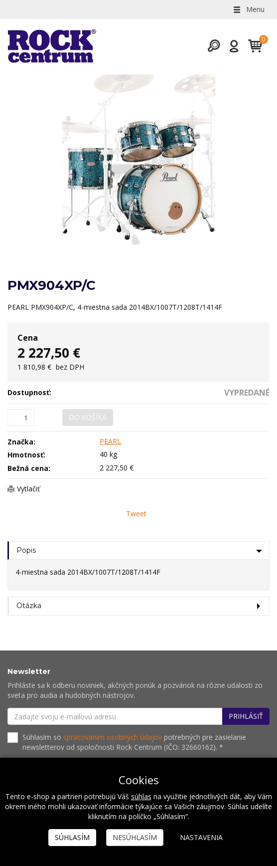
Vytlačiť (28, 488)
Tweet (136, 513)
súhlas (141, 796)
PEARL (110, 441)
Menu (248, 9)
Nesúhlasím (135, 837)
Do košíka (88, 417)
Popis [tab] (26, 550)
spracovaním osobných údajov (112, 737)
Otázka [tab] (28, 605)
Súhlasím (72, 837)
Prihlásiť (246, 716)
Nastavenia (201, 837)
